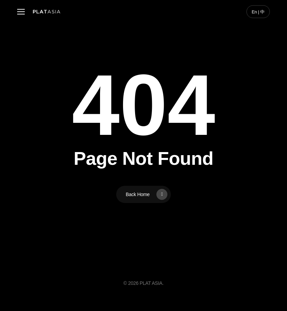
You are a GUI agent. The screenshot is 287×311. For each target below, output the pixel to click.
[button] (21, 11)
